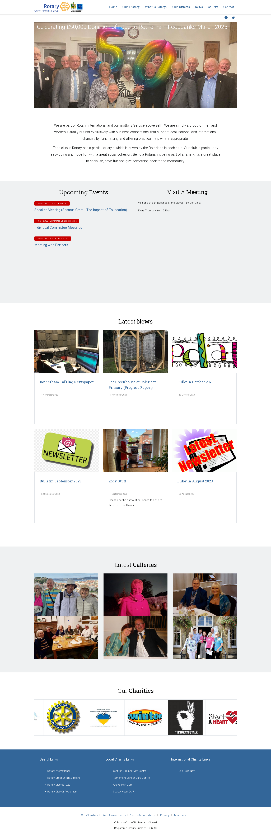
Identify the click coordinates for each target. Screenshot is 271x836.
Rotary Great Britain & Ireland (64, 777)
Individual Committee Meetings (58, 227)
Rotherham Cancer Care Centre (131, 777)
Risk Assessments (114, 815)
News (199, 7)
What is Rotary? (156, 7)
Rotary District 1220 (58, 784)
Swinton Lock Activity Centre (129, 770)
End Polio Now (187, 770)
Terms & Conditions (143, 815)
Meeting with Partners (51, 245)
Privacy (165, 815)
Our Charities (89, 815)
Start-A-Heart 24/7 (123, 791)
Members (180, 815)
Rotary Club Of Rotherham (62, 791)
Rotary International (58, 770)
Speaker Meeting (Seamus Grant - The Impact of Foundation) (80, 210)
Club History (131, 7)
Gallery (213, 7)
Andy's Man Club (122, 784)
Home (113, 7)
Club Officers (181, 7)
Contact (228, 7)
